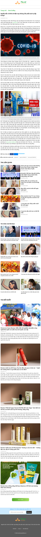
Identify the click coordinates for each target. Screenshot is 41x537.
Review (14, 528)
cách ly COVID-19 (23, 157)
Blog (19, 528)
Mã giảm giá (25, 528)
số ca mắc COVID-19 (11, 142)
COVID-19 (15, 22)
